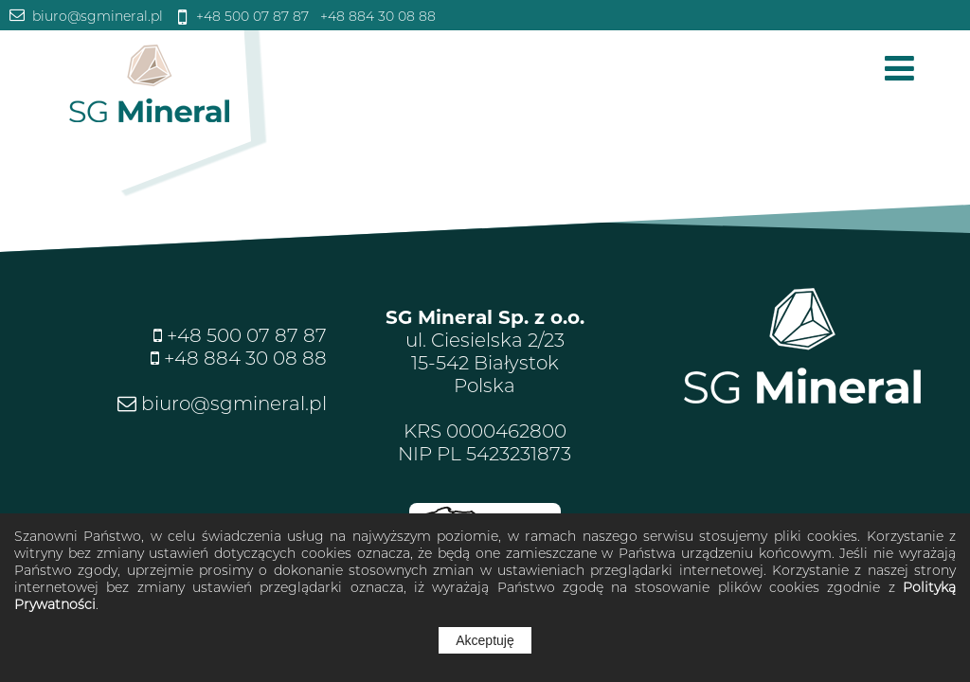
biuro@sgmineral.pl (95, 16)
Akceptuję (484, 640)
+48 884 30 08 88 (376, 16)
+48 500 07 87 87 (250, 16)
